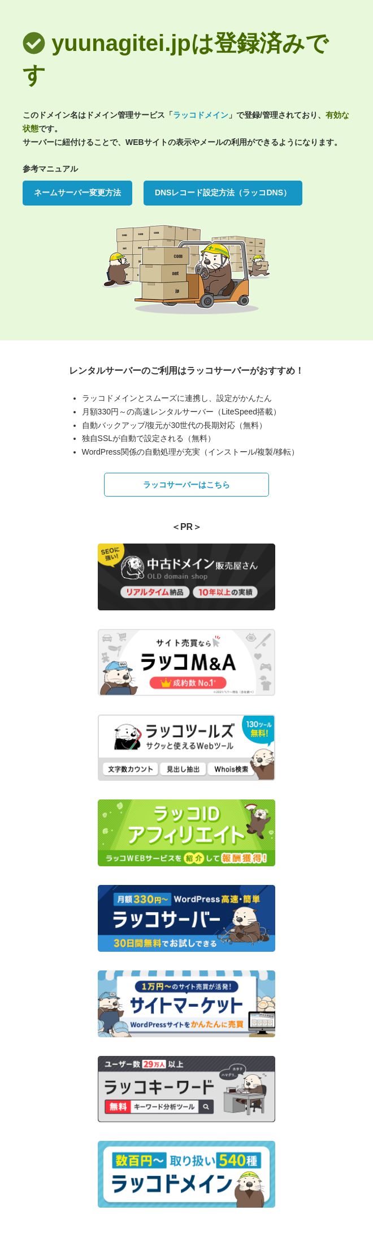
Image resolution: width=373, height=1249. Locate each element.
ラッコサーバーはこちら (186, 484)
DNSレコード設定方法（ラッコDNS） (223, 192)
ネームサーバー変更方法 (77, 192)
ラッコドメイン (200, 114)
